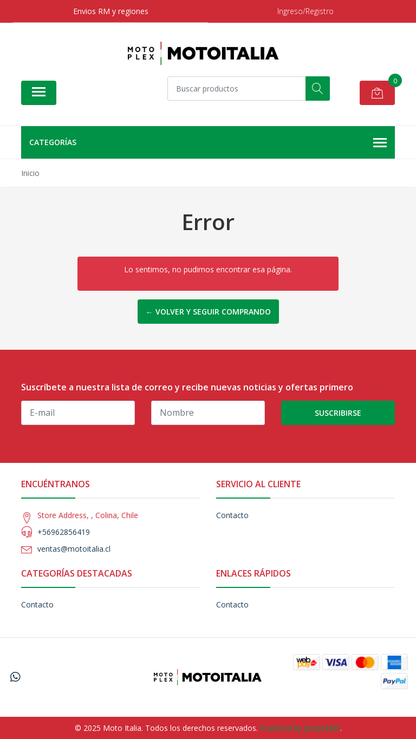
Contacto (232, 515)
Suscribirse (338, 413)
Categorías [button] (208, 143)
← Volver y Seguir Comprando (208, 311)
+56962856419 (63, 532)
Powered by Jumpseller (300, 728)
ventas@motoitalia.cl (73, 549)
